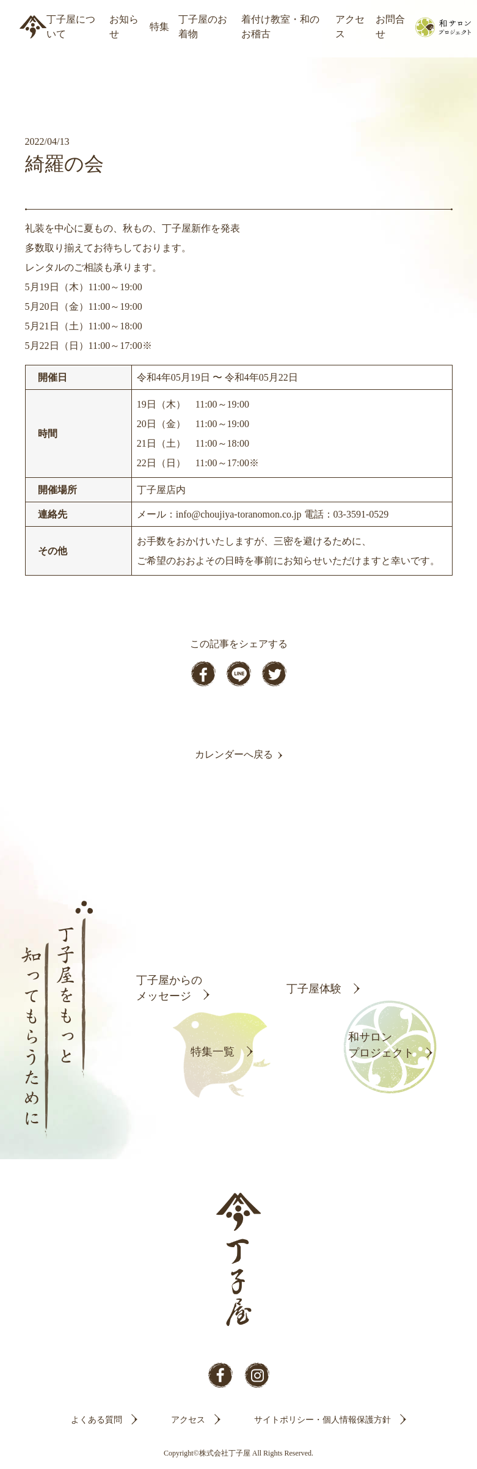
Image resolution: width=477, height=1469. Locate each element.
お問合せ (390, 26)
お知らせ (124, 26)
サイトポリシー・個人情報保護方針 (322, 1419)
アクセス (350, 26)
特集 (159, 26)
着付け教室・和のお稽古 (280, 26)
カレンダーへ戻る (234, 754)
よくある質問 (96, 1419)
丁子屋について (70, 26)
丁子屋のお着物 (202, 26)
